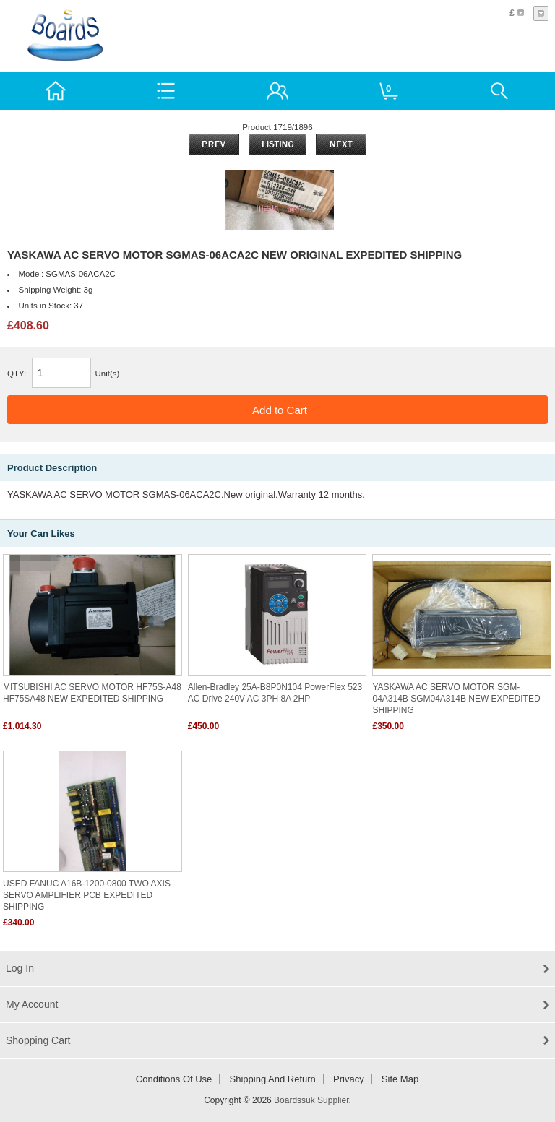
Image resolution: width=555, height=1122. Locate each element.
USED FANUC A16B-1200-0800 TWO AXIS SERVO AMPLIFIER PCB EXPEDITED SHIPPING (87, 895)
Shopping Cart (38, 1040)
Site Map (400, 1079)
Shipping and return (273, 1079)
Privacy (348, 1079)
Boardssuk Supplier (311, 1100)
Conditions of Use (174, 1079)
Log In (20, 968)
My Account (32, 1004)
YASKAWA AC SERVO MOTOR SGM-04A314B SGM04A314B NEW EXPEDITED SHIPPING (456, 698)
